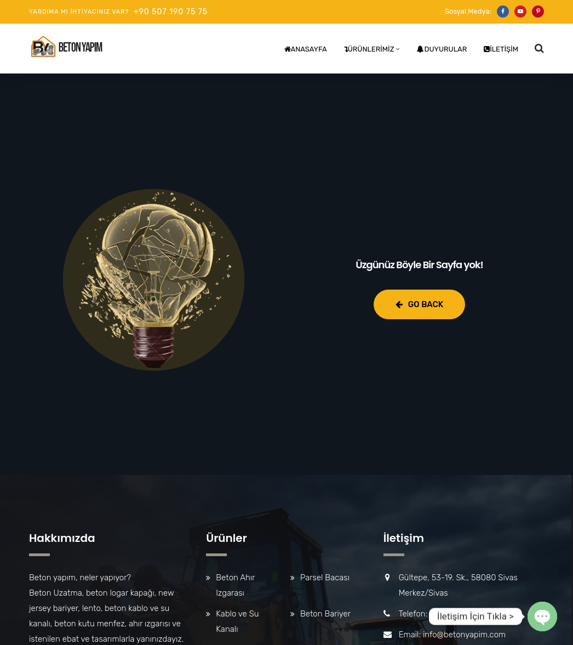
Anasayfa (305, 49)
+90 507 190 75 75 (171, 11)
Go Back (419, 304)
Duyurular (442, 49)
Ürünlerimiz (369, 49)
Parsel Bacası (324, 577)
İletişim (501, 49)
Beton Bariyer (325, 614)
